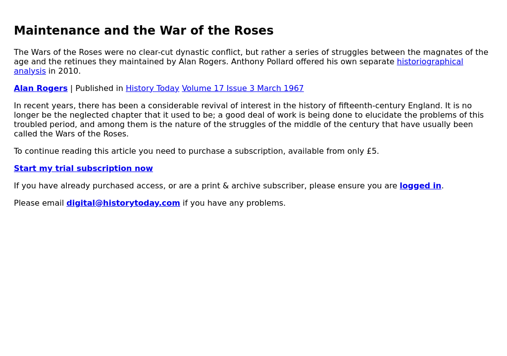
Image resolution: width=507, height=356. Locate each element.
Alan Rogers (41, 88)
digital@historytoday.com (123, 203)
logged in (420, 185)
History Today (152, 88)
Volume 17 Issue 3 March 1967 (243, 88)
